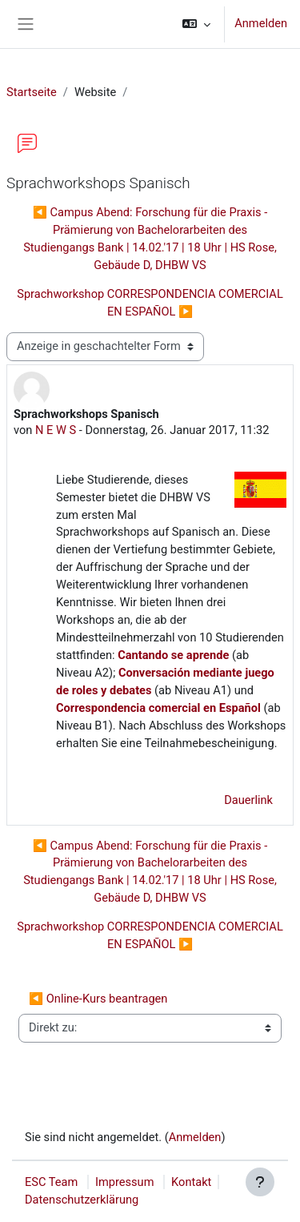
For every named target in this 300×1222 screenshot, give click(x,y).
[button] (196, 24)
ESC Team (51, 1182)
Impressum (124, 1182)
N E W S (55, 430)
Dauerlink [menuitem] (248, 800)
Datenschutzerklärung (81, 1199)
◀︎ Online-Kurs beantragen (98, 998)
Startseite (31, 92)
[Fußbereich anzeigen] (260, 1182)
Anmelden (260, 23)
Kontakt (191, 1182)
